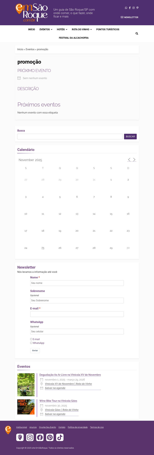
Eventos (45, 29)
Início (31, 29)
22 (111, 230)
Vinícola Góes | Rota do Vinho (62, 409)
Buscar (130, 136)
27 (25, 179)
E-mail (34, 308)
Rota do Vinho (80, 29)
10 (25, 213)
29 (59, 179)
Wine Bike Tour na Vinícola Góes (58, 400)
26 (59, 247)
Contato (61, 427)
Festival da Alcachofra (74, 37)
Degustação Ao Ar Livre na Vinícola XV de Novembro (70, 374)
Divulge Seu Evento (47, 427)
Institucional (21, 427)
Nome (34, 277)
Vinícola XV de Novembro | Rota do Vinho (68, 383)
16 (128, 213)
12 (60, 213)
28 (42, 179)
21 (94, 230)
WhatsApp (36, 322)
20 (77, 230)
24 (25, 247)
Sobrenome (37, 291)
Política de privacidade (78, 427)
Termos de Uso (97, 427)
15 (111, 213)
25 (42, 247)
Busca (21, 130)
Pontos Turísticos (107, 29)
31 (94, 179)
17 (26, 230)
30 (77, 179)
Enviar (35, 350)
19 (60, 230)
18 (43, 230)
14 (94, 213)
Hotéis (61, 29)
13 (77, 213)
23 (128, 230)
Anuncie (33, 427)
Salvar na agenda (55, 388)
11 (43, 213)
